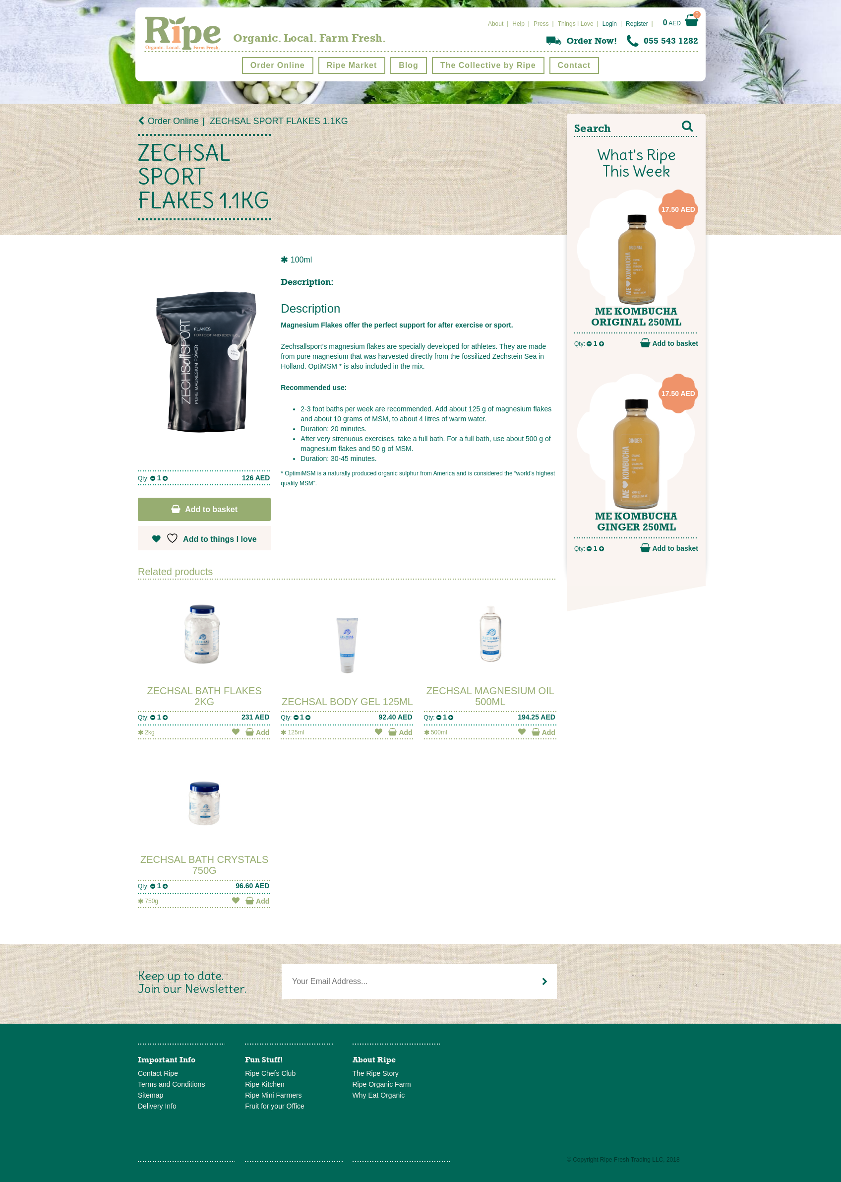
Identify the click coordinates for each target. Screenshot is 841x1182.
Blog (409, 65)
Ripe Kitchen (264, 1084)
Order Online (277, 65)
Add (257, 732)
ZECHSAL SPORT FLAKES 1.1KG (279, 121)
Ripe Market (352, 65)
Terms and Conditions (171, 1084)
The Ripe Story (376, 1073)
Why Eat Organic (379, 1095)
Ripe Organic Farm (382, 1084)
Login (609, 23)
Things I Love (576, 23)
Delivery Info (157, 1106)
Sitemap (150, 1095)
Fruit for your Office (274, 1106)
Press (541, 23)
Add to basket (211, 509)
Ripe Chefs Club (270, 1073)
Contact (574, 65)
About (495, 23)
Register (637, 23)
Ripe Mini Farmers (273, 1095)
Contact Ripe (158, 1073)
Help (518, 23)
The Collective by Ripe (488, 65)
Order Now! (591, 40)
